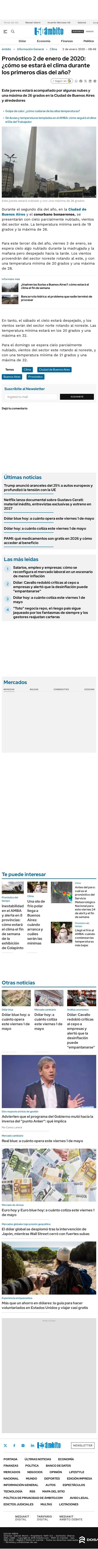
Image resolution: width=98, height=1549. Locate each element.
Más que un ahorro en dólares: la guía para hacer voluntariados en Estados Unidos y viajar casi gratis (45, 1305)
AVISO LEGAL (79, 1498)
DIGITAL (23, 1518)
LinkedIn (32, 1445)
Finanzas (67, 41)
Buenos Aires (12, 377)
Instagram (23, 1445)
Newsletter (82, 1445)
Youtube (42, 1445)
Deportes (52, 1478)
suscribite (78, 31)
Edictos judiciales (18, 1504)
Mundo (31, 1478)
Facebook (14, 1445)
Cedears (89, 689)
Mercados (12, 1472)
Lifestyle (76, 1472)
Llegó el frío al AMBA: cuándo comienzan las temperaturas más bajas (85, 937)
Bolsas (34, 689)
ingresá (90, 31)
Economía (43, 41)
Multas (46, 1504)
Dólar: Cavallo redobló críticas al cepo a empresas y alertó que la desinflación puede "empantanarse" (50, 586)
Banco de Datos (58, 1466)
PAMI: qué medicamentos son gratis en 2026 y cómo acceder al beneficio (48, 540)
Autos (51, 1485)
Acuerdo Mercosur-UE (59, 22)
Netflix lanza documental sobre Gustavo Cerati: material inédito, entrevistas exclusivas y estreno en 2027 (47, 504)
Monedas (9, 689)
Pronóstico (35, 377)
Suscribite (77, 396)
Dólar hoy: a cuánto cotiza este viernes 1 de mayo (45, 528)
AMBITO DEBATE (70, 1518)
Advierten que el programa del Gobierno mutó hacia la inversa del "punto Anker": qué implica (47, 1118)
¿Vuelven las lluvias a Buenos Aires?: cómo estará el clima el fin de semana (55, 286)
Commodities (61, 689)
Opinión (56, 1472)
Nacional (11, 1478)
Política (89, 41)
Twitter (5, 1445)
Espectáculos (74, 1485)
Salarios (82, 22)
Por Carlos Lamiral (12, 1127)
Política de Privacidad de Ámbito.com (33, 1498)
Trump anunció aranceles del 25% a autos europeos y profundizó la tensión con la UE (48, 487)
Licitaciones (68, 1504)
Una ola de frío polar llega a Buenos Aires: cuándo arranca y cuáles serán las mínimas (36, 922)
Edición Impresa (79, 1478)
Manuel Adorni (32, 22)
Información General (30, 49)
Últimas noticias (38, 1459)
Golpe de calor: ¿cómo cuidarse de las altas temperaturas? (42, 111)
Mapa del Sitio (53, 1491)
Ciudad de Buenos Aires (54, 369)
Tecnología (13, 1491)
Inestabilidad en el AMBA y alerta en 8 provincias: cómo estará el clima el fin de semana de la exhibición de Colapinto (13, 927)
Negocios (34, 1472)
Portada (10, 1459)
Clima (53, 49)
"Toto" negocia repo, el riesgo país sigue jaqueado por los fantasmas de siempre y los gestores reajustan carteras (50, 612)
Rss (32, 1491)
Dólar (22, 41)
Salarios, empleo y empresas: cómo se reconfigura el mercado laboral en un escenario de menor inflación (53, 571)
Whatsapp (52, 1445)
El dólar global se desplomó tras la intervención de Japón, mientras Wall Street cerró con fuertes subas (45, 1231)
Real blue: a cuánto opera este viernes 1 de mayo (42, 1141)
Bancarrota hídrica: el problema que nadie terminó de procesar (56, 298)
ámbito (6, 49)
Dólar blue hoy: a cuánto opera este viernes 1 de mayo (49, 518)
